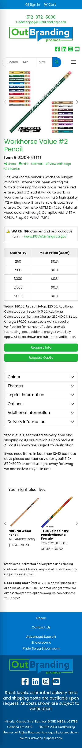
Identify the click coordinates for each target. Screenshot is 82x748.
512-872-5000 (41, 17)
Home (41, 618)
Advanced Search (41, 636)
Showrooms (41, 642)
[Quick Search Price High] (44, 62)
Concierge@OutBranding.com (41, 22)
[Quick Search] (11, 62)
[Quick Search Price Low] (29, 62)
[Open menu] (73, 62)
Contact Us (41, 627)
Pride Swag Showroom (41, 648)
